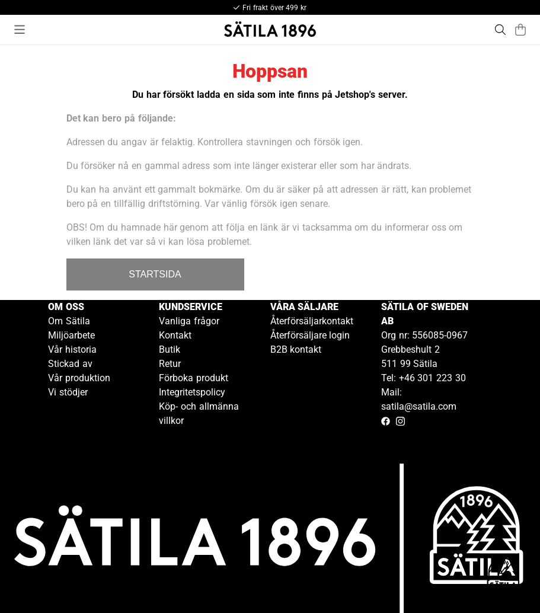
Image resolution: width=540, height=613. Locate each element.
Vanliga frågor (189, 321)
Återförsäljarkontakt (311, 321)
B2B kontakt (296, 349)
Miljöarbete (71, 335)
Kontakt (175, 335)
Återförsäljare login (310, 335)
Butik (169, 349)
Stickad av (70, 363)
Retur (170, 363)
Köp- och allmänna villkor (199, 413)
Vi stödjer (68, 392)
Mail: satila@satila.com (418, 399)
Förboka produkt (193, 378)
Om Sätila (69, 321)
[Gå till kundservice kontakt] (503, 576)
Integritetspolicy (192, 392)
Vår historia (72, 349)
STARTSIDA (155, 274)
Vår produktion (79, 378)
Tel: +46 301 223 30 (423, 378)
